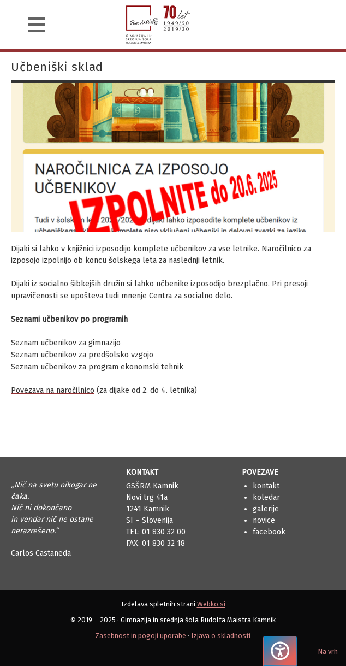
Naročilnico (281, 249)
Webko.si (211, 604)
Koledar (266, 497)
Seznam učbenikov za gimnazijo (66, 342)
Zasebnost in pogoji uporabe (141, 636)
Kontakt (266, 486)
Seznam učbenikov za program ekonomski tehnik (97, 367)
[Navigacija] (36, 24)
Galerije (266, 509)
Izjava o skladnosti (220, 636)
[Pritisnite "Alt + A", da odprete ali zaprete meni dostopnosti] (280, 651)
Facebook (269, 532)
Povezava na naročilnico (52, 390)
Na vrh (328, 651)
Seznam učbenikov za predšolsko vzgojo (82, 354)
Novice (264, 520)
